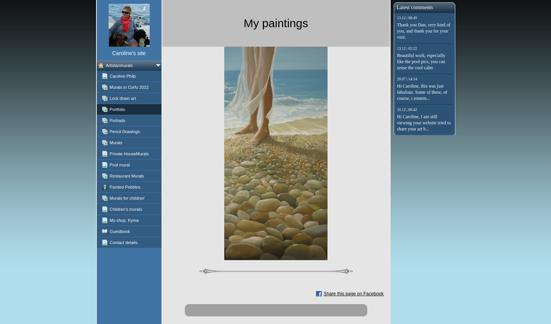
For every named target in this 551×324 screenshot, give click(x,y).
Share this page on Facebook (354, 293)
